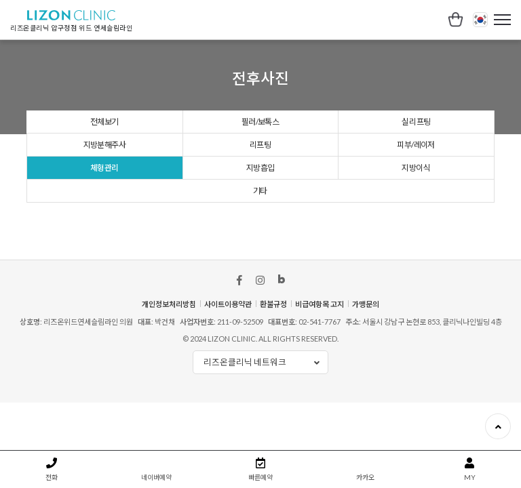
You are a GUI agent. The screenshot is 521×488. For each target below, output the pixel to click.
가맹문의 (365, 268)
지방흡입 (260, 131)
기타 (260, 155)
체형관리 (104, 131)
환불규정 (273, 268)
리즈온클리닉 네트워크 (266, 327)
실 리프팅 (416, 82)
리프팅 (260, 107)
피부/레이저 (415, 107)
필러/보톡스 (260, 82)
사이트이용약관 (228, 268)
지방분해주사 (104, 107)
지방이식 (416, 131)
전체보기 (104, 82)
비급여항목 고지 (319, 268)
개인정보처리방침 (169, 268)
